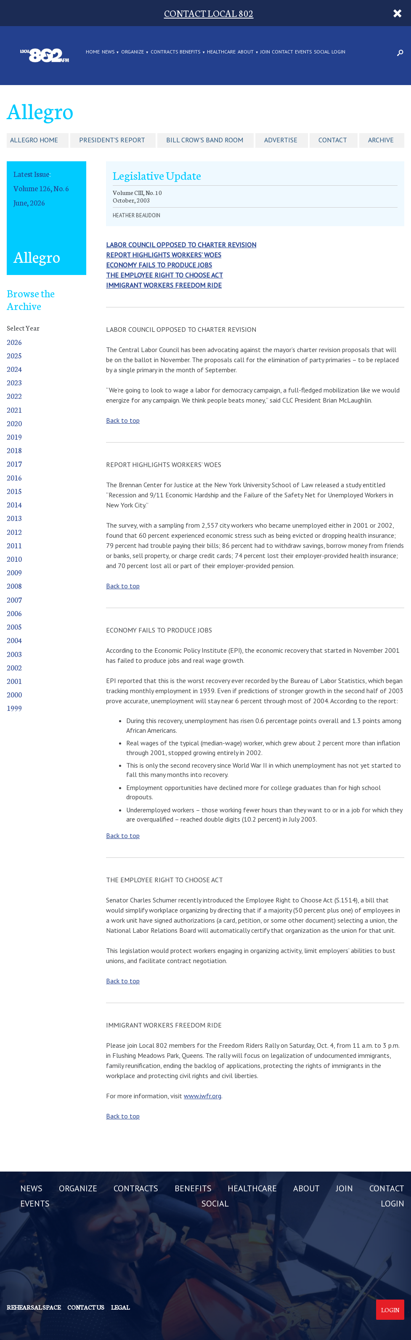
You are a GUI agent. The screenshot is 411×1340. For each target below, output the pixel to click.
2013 (14, 518)
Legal (120, 1307)
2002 (14, 667)
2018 (14, 450)
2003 (14, 654)
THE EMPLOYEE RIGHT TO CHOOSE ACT (164, 275)
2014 (14, 504)
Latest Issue (31, 173)
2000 (14, 694)
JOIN (265, 52)
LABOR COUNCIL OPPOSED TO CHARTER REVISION (181, 244)
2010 (14, 558)
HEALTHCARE (221, 52)
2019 (14, 436)
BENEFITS (190, 52)
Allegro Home (34, 140)
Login (390, 1309)
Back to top (123, 420)
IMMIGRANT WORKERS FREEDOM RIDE (164, 285)
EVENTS (303, 52)
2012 (14, 531)
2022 (14, 395)
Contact (332, 140)
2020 (14, 423)
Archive (381, 140)
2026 (14, 341)
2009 (14, 572)
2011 (14, 545)
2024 (14, 368)
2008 (14, 585)
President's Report (112, 140)
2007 (14, 599)
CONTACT (282, 52)
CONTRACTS (164, 52)
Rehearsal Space (34, 1307)
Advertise (280, 140)
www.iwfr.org (202, 1096)
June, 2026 (29, 202)
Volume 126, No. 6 (41, 188)
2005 (14, 626)
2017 (14, 463)
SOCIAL (322, 52)
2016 (14, 477)
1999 (14, 707)
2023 (14, 382)
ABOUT (246, 52)
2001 (14, 680)
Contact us (85, 1307)
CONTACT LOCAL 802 (209, 12)
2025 (14, 355)
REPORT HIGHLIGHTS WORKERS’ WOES (163, 255)
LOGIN (338, 52)
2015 (14, 491)
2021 (14, 409)
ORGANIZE (132, 52)
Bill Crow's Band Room (204, 140)
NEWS (108, 52)
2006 (14, 613)
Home (93, 52)
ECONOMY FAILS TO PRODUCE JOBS (159, 265)
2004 (14, 640)
